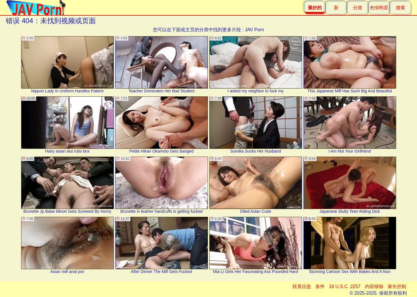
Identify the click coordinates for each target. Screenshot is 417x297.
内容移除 (374, 286)
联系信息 (301, 286)
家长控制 (397, 286)
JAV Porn (254, 29)
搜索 (400, 7)
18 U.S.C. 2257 (345, 286)
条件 (320, 286)
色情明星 (379, 7)
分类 (357, 7)
